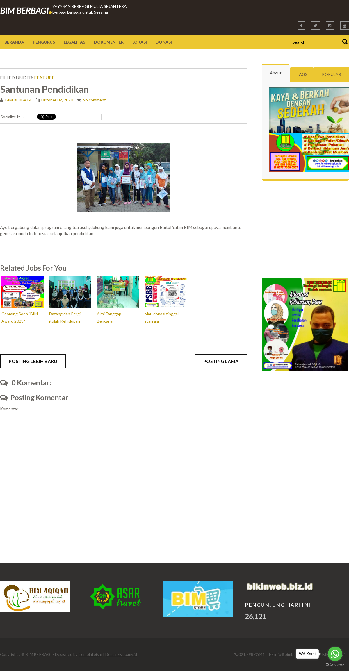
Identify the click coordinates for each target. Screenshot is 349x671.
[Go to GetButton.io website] (335, 665)
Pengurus (44, 42)
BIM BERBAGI (26, 11)
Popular (331, 74)
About (276, 72)
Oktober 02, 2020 (57, 99)
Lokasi (139, 42)
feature (44, 77)
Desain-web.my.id (121, 654)
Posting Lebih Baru (33, 361)
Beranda (14, 42)
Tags (301, 74)
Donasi (164, 42)
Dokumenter (109, 42)
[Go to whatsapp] (335, 654)
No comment (94, 99)
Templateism (90, 654)
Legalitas (74, 42)
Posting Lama (220, 361)
